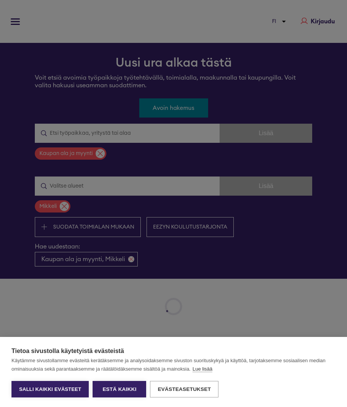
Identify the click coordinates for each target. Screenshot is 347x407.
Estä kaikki (119, 389)
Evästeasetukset (184, 389)
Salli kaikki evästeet (50, 389)
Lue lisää (202, 369)
